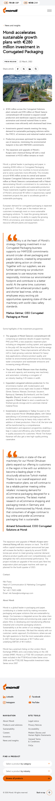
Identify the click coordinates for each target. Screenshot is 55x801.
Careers (6, 732)
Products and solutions (12, 725)
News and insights (12, 25)
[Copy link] (35, 69)
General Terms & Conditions (34, 740)
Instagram (9, 702)
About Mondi (8, 721)
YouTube (34, 702)
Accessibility (33, 729)
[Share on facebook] (17, 69)
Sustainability (9, 729)
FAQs (30, 745)
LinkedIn (8, 696)
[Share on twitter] (23, 69)
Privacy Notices (35, 725)
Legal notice (33, 721)
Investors (7, 736)
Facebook (34, 696)
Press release (11, 61)
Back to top (44, 792)
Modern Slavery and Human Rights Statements (39, 733)
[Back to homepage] (10, 10)
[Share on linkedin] (29, 69)
